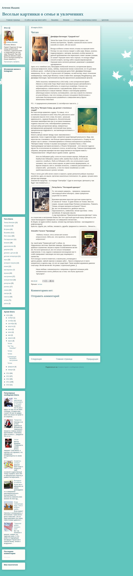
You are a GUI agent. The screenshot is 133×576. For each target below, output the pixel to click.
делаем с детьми (10, 253)
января (10, 370)
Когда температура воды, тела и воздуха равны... (18, 505)
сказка (6, 290)
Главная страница (13, 20)
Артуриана (7, 226)
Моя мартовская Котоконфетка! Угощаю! (18, 401)
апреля (10, 338)
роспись (6, 287)
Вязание (66, 20)
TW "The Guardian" (12, 347)
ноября (10, 318)
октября (11, 321)
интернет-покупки (10, 263)
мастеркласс (8, 270)
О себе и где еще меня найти (35, 20)
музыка (6, 273)
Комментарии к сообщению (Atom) (71, 367)
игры (5, 260)
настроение (8, 276)
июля (10, 329)
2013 (8, 376)
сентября (11, 323)
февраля (11, 367)
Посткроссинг (8, 239)
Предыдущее (92, 359)
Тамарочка (17, 420)
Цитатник (105, 20)
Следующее (36, 359)
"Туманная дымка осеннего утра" (17, 526)
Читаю (10, 343)
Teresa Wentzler (9, 222)
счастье (6, 297)
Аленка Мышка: (11, 7)
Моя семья (7, 236)
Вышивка (54, 20)
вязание (6, 243)
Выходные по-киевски (17, 481)
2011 (8, 382)
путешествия (8, 280)
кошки (6, 266)
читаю (40, 284)
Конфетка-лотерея (17, 462)
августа (11, 326)
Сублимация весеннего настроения (12, 358)
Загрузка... (7, 557)
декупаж (7, 249)
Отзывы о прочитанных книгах (85, 20)
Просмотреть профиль (11, 62)
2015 (8, 315)
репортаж (7, 283)
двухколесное (8, 246)
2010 (8, 385)
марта (10, 341)
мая (9, 335)
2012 (8, 379)
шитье (6, 303)
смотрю (6, 293)
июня (10, 332)
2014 (8, 373)
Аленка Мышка (11, 42)
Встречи (6, 229)
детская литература (10, 256)
